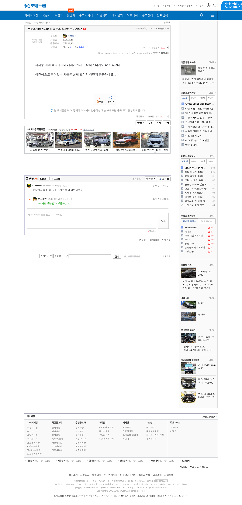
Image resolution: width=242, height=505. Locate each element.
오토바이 (174, 427)
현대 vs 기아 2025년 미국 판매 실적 (199, 281)
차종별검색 (57, 450)
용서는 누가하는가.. (195, 192)
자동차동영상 (152, 431)
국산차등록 (104, 431)
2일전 (202, 98)
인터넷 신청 (88, 129)
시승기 (126, 438)
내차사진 (150, 427)
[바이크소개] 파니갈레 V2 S (197, 349)
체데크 (198, 231)
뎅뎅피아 (198, 243)
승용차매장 (32, 438)
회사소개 (73, 474)
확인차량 (56, 435)
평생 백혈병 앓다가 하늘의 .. (199, 126)
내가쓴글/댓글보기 (132, 256)
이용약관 (124, 474)
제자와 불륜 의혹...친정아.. (196, 196)
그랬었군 (198, 251)
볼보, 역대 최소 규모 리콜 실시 (198, 284)
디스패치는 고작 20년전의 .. (199, 140)
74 (71, 47)
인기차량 (56, 431)
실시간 (185, 98)
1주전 (193, 161)
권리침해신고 (202, 466)
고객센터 (157, 474)
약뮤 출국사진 (192, 145)
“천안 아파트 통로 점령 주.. (198, 113)
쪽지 (145, 48)
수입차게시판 (41, 22)
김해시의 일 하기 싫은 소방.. (196, 201)
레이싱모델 (151, 438)
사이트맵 (168, 474)
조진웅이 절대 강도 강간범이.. (196, 205)
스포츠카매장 (33, 442)
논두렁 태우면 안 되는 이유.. (199, 131)
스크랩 (151, 116)
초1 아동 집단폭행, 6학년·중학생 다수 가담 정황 (199, 82)
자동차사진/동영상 (155, 435)
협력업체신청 (99, 474)
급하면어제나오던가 (198, 247)
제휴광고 (84, 474)
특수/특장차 (57, 438)
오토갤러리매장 (34, 453)
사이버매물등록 (106, 427)
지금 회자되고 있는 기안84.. (199, 117)
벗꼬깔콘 (72, 36)
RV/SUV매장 (33, 446)
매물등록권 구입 (106, 438)
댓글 (76, 47)
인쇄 (157, 116)
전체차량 (56, 427)
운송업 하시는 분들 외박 (196, 184)
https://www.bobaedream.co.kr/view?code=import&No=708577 (129, 53)
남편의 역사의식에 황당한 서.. (200, 104)
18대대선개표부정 (198, 235)
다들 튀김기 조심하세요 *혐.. (199, 108)
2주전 (202, 161)
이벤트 (173, 431)
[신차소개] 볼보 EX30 (193, 346)
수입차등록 (104, 435)
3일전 (210, 98)
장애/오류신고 (187, 466)
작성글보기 (154, 48)
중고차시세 (57, 446)
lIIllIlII (198, 239)
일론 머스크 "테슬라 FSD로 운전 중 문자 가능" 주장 (199, 288)
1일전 (193, 98)
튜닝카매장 (32, 435)
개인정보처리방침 (141, 474)
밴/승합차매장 (34, 450)
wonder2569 (198, 227)
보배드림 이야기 (130, 435)
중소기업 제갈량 (193, 135)
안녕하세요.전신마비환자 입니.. (200, 122)
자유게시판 (128, 431)
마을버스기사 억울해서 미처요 (197, 79)
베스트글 (127, 427)
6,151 (81, 47)
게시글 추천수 (189, 221)
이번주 (185, 161)
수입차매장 (32, 431)
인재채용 (112, 474)
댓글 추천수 (206, 221)
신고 (163, 48)
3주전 (210, 161)
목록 (168, 22)
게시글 (66, 47)
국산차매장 (32, 427)
